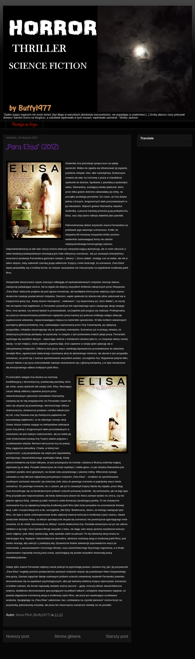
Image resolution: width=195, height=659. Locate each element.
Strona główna (67, 636)
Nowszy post (17, 636)
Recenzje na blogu (24, 125)
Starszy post (117, 636)
